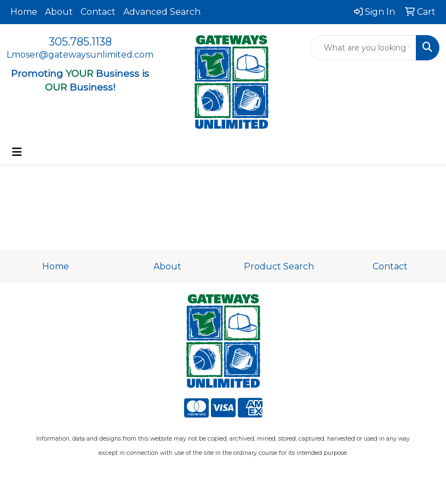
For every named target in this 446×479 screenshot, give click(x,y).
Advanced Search (162, 12)
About (59, 12)
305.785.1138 (80, 41)
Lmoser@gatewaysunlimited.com (80, 54)
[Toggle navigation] (16, 152)
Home (23, 12)
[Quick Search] (363, 47)
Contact (98, 12)
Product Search (279, 266)
